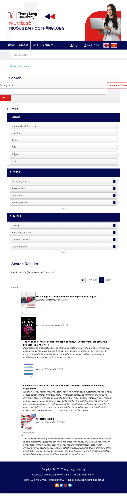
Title (14, 147)
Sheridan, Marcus (20, 202)
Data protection (19, 246)
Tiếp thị (15, 225)
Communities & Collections (25, 126)
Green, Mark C (18, 188)
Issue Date (17, 133)
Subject (15, 154)
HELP (35, 45)
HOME (11, 45)
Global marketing (45, 419)
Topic (14, 161)
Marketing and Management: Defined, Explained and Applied (66, 296)
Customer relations (21, 239)
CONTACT (48, 45)
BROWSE (23, 45)
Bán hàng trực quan (21, 232)
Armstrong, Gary (20, 181)
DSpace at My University (20, 66)
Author (15, 140)
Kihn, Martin (17, 195)
